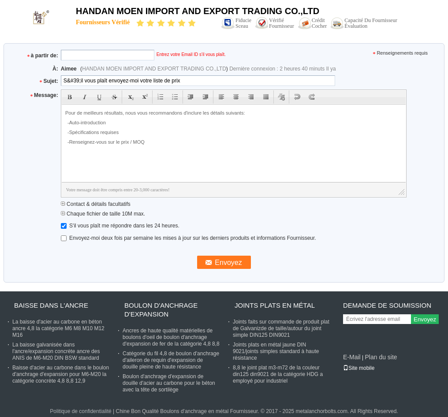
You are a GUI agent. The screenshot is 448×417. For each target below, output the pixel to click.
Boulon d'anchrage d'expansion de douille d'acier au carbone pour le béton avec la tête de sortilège (169, 383)
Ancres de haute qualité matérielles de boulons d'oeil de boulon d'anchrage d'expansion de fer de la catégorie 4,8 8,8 (171, 337)
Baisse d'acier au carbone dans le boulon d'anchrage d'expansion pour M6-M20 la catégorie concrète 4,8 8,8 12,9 (60, 374)
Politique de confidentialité (80, 411)
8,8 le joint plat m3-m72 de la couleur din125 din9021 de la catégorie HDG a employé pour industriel (278, 374)
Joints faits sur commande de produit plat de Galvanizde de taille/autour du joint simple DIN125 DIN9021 (281, 328)
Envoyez (425, 319)
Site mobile (358, 368)
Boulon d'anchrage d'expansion (161, 310)
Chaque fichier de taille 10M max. (103, 214)
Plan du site (381, 357)
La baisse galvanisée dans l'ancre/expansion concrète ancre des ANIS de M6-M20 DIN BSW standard (56, 351)
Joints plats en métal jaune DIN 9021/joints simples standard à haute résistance (276, 351)
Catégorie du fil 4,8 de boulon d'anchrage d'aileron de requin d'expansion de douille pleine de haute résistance (171, 360)
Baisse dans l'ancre (51, 305)
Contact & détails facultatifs (96, 204)
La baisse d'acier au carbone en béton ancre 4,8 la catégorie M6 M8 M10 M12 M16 (58, 328)
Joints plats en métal (275, 305)
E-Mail (352, 357)
